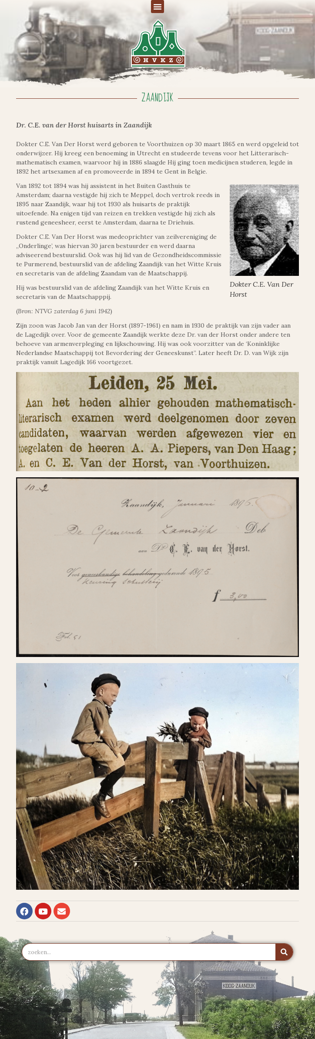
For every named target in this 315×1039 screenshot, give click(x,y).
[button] (157, 6)
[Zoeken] (284, 952)
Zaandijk (157, 98)
